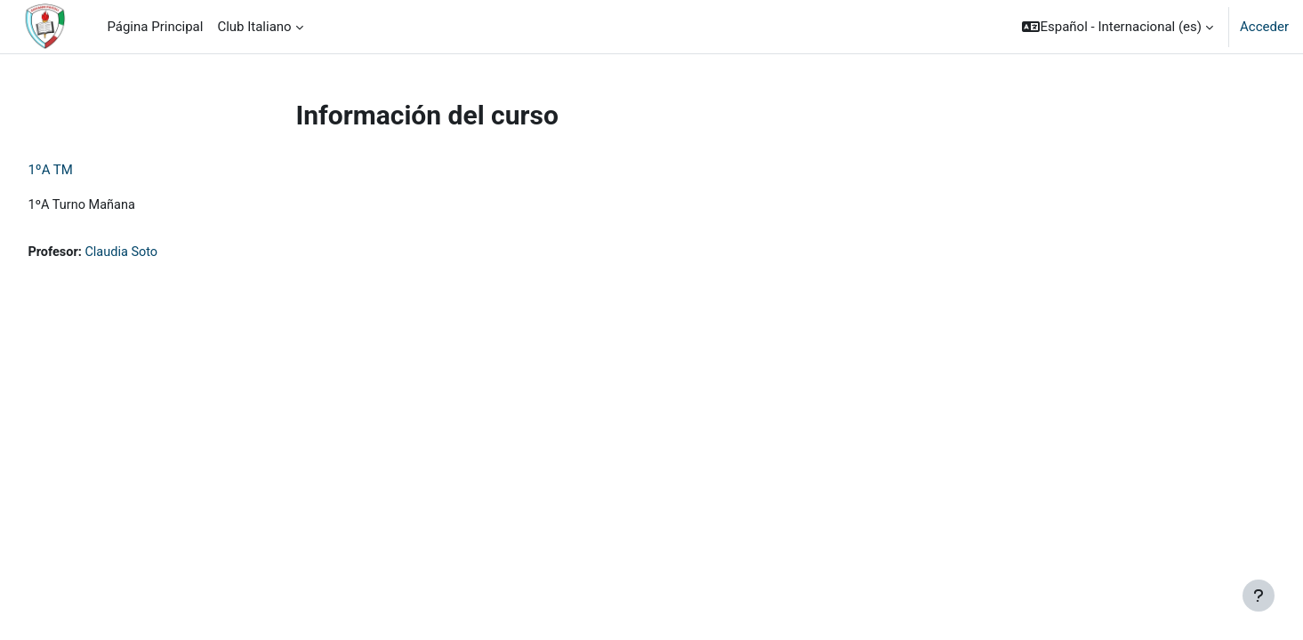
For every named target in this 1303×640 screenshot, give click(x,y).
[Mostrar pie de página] (1259, 596)
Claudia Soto (164, 253)
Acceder (1264, 27)
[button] (1117, 26)
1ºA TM (90, 170)
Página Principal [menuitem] (155, 27)
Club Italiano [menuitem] (254, 27)
